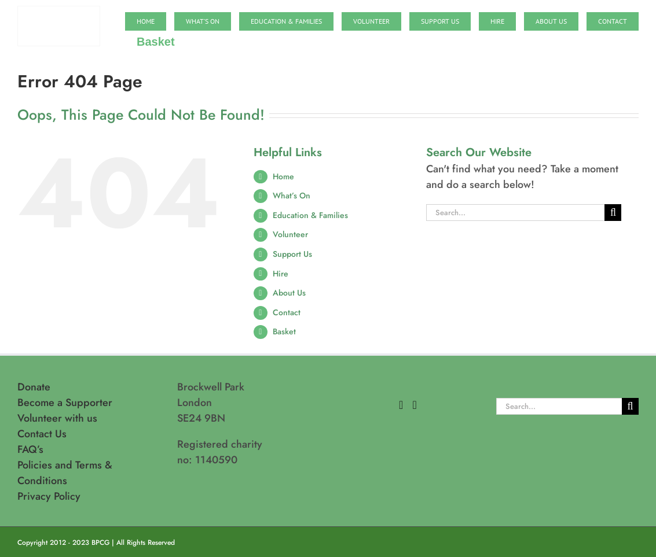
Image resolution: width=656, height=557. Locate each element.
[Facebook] (401, 405)
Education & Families (310, 215)
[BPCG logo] (59, 11)
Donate (33, 386)
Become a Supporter (64, 402)
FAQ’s (30, 449)
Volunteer (290, 234)
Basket (284, 331)
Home (283, 176)
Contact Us (42, 433)
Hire (280, 273)
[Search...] (515, 212)
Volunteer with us (57, 418)
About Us (289, 292)
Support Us (292, 254)
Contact (286, 312)
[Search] (612, 212)
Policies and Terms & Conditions (64, 473)
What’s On (291, 195)
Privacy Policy (48, 496)
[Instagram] (414, 405)
